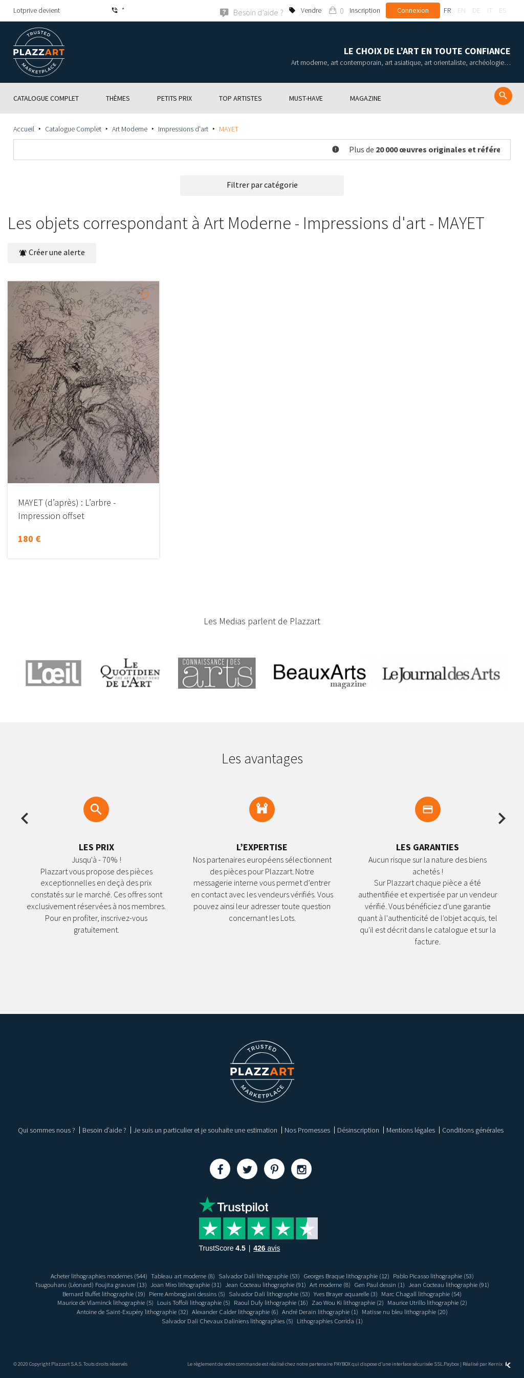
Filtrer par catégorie (262, 184)
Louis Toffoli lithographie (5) (187, 1302)
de (476, 10)
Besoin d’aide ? (104, 1129)
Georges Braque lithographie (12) (353, 1275)
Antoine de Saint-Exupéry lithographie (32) (121, 1311)
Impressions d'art (183, 128)
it (489, 10)
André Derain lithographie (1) (324, 1311)
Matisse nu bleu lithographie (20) (417, 1311)
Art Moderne (129, 128)
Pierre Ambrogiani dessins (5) (181, 1293)
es (502, 10)
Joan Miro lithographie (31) (178, 1284)
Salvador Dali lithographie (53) (258, 1275)
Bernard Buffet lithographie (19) (90, 1293)
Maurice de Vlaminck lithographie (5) (91, 1302)
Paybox (451, 1364)
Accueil (23, 128)
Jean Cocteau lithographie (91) (265, 1284)
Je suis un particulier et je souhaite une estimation (205, 1129)
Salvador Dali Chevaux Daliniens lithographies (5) (224, 1320)
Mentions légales (410, 1129)
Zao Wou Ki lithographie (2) (355, 1302)
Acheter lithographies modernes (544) (83, 1275)
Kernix (499, 1364)
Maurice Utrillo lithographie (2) (442, 1302)
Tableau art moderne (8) (176, 1275)
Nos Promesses (307, 1129)
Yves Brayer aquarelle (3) (353, 1293)
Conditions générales (473, 1129)
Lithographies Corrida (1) (334, 1320)
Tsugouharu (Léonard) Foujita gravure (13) (75, 1284)
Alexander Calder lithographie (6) (232, 1311)
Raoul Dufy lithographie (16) (271, 1302)
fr (447, 10)
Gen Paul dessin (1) (389, 1284)
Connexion (413, 10)
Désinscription (358, 1129)
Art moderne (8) (335, 1284)
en (461, 10)
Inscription (365, 10)
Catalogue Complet (73, 128)
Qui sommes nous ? (46, 1129)
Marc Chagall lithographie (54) (436, 1293)
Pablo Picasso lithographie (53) (450, 1275)
